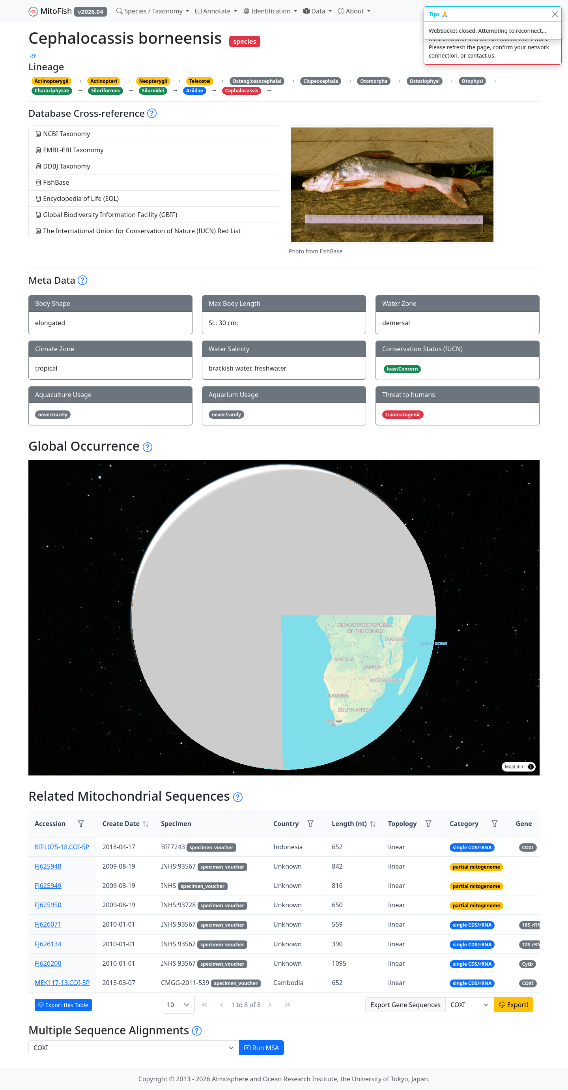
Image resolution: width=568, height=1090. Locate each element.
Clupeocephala (320, 81)
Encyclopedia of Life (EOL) (77, 198)
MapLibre (515, 767)
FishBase (52, 182)
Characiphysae (52, 90)
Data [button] (315, 11)
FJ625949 (48, 885)
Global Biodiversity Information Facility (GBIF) (106, 214)
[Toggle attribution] (531, 767)
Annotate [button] (213, 11)
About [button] (352, 11)
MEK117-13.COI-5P (62, 982)
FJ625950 (48, 905)
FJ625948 (48, 866)
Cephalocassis (241, 90)
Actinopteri (103, 81)
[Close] (555, 14)
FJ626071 (48, 924)
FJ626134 (48, 944)
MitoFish (67, 11)
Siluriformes (105, 90)
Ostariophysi (424, 81)
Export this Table (63, 1005)
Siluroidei (153, 90)
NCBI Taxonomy (62, 133)
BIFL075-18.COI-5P (62, 847)
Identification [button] (267, 11)
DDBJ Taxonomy (62, 166)
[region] (284, 617)
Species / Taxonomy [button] (150, 11)
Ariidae (194, 90)
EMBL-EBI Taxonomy (69, 150)
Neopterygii (153, 81)
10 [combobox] (170, 1004)
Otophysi (472, 81)
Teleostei (199, 81)
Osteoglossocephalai (256, 81)
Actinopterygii (52, 81)
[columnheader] (125, 823)
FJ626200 (48, 963)
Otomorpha (373, 81)
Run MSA (261, 1047)
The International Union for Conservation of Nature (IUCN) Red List (138, 231)
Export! (513, 1004)
